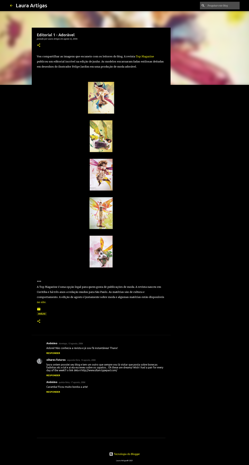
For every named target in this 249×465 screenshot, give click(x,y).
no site (41, 302)
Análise (42, 314)
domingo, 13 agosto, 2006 (71, 343)
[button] (39, 45)
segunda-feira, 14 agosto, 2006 (81, 360)
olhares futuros (56, 359)
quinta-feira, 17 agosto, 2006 (72, 382)
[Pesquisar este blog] (223, 5)
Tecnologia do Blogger (124, 454)
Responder (53, 353)
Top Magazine (145, 56)
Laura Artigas (31, 5)
